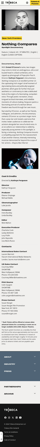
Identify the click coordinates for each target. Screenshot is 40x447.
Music (18, 64)
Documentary (8, 64)
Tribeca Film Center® (11, 428)
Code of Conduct (10, 440)
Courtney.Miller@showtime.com (14, 277)
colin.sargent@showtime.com (13, 295)
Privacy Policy (8, 436)
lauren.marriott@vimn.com (19, 259)
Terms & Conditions (11, 432)
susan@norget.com (9, 313)
